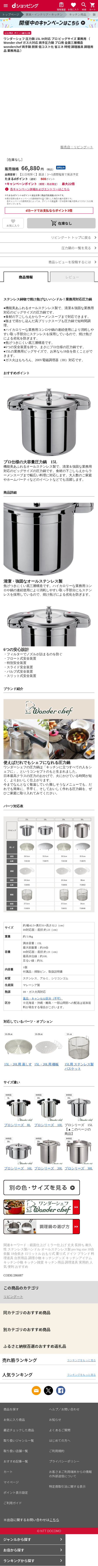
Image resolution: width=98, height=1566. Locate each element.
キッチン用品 (77, 14)
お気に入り (13, 225)
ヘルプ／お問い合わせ (64, 1409)
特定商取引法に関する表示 (67, 1486)
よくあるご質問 (59, 1430)
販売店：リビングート (76, 147)
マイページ (11, 1482)
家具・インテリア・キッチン (44, 14)
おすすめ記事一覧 (15, 1461)
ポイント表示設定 (15, 1492)
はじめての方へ (59, 1440)
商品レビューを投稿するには (69, 262)
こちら (54, 1519)
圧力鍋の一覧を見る (76, 247)
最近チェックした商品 (18, 1430)
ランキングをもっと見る (81, 1360)
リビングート (13, 1296)
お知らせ (55, 1419)
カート (8, 1471)
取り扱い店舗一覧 (15, 1451)
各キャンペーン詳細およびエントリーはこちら (40, 189)
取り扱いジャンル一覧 (18, 1440)
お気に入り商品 (14, 1419)
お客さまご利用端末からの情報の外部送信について (70, 1473)
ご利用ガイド (12, 1503)
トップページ (10, 14)
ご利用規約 (56, 1451)
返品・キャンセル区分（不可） (43, 998)
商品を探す (11, 1409)
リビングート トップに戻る (71, 237)
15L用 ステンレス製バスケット (79, 1064)
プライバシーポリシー (64, 1461)
